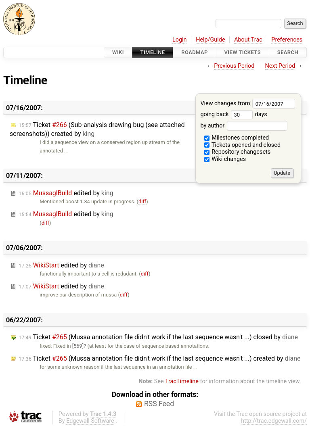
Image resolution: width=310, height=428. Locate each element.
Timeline (152, 52)
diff (142, 201)
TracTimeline (182, 381)
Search (287, 52)
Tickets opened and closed (242, 145)
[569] (78, 346)
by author (243, 125)
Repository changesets (237, 151)
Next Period (280, 66)
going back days (233, 114)
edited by (66, 193)
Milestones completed (236, 137)
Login (179, 39)
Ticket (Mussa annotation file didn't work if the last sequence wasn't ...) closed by (158, 337)
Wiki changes (225, 159)
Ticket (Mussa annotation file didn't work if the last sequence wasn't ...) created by (159, 358)
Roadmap (194, 52)
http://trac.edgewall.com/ (274, 421)
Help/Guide (210, 39)
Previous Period (234, 66)
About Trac (248, 39)
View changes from (247, 103)
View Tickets (242, 52)
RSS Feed (159, 404)
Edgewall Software (90, 421)
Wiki (118, 52)
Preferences (286, 39)
